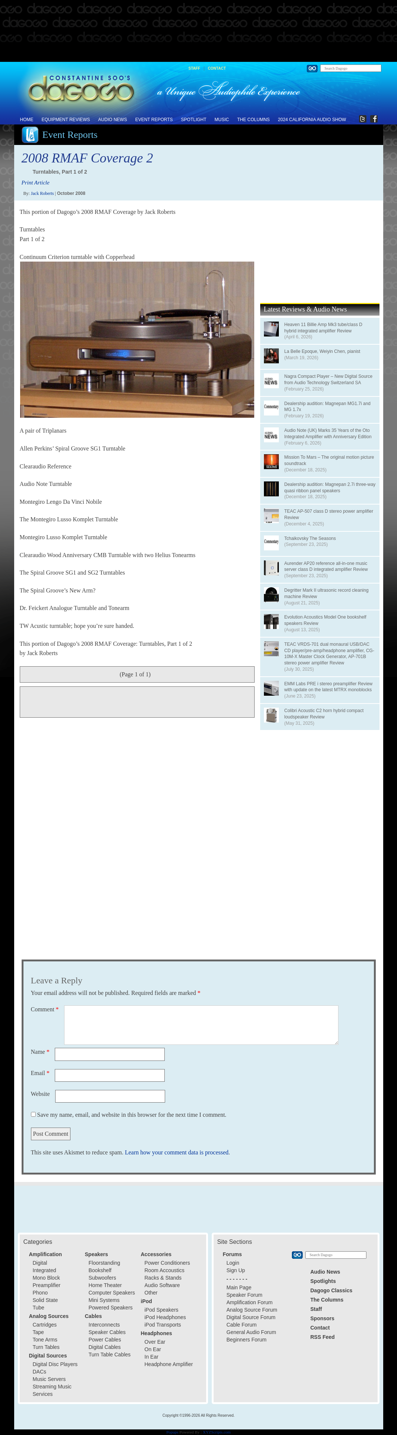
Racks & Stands (163, 1278)
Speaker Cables (107, 1332)
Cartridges (45, 1325)
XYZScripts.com (217, 1432)
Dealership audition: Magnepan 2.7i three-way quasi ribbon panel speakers (330, 487)
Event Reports (154, 119)
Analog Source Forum (252, 1310)
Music (222, 119)
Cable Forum (242, 1325)
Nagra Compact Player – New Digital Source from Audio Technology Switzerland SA (328, 379)
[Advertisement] (198, 31)
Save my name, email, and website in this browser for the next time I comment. (132, 1115)
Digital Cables (105, 1347)
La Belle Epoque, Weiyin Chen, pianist (322, 351)
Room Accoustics (165, 1270)
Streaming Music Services (52, 1390)
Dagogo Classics (332, 1290)
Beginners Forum (247, 1340)
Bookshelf (100, 1270)
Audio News (112, 119)
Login (233, 1263)
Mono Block (46, 1278)
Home (27, 119)
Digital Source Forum (251, 1317)
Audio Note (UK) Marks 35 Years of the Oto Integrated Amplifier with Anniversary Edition (328, 433)
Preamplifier (47, 1285)
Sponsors (323, 1318)
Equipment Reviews (66, 119)
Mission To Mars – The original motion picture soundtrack (329, 460)
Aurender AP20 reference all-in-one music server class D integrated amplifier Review (326, 566)
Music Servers (49, 1379)
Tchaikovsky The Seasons (310, 538)
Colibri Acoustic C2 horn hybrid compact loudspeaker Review (324, 714)
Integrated (44, 1270)
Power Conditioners (167, 1263)
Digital (40, 1263)
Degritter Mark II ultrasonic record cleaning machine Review (326, 593)
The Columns (253, 119)
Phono (40, 1293)
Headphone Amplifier (169, 1364)
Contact (217, 68)
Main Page (239, 1287)
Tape (38, 1332)
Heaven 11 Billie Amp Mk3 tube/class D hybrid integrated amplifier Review (323, 328)
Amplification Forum (250, 1302)
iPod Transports (163, 1325)
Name (40, 1052)
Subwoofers (102, 1278)
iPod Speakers (162, 1310)
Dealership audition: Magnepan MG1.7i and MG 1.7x (327, 407)
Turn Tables (46, 1347)
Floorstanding (104, 1263)
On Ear (153, 1349)
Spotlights (323, 1281)
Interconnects (104, 1325)
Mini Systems (104, 1300)
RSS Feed (323, 1337)
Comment (45, 1009)
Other (151, 1293)
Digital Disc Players (55, 1364)
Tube (38, 1308)
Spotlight (194, 119)
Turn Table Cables (110, 1354)
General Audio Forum (251, 1332)
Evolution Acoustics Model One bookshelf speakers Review (325, 620)
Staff (194, 68)
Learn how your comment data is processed (177, 1152)
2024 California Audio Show (312, 119)
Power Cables (105, 1340)
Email (40, 1073)
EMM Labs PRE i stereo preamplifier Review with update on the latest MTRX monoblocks (328, 687)
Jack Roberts (42, 193)
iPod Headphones (165, 1317)
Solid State (45, 1300)
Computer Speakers (112, 1293)
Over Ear (155, 1342)
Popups (172, 1432)
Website (40, 1094)
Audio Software (162, 1285)
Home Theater (105, 1285)
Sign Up (236, 1270)
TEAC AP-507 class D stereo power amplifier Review (329, 514)
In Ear (151, 1357)
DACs (40, 1372)
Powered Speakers (111, 1308)
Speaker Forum (244, 1295)
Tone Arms (45, 1340)
